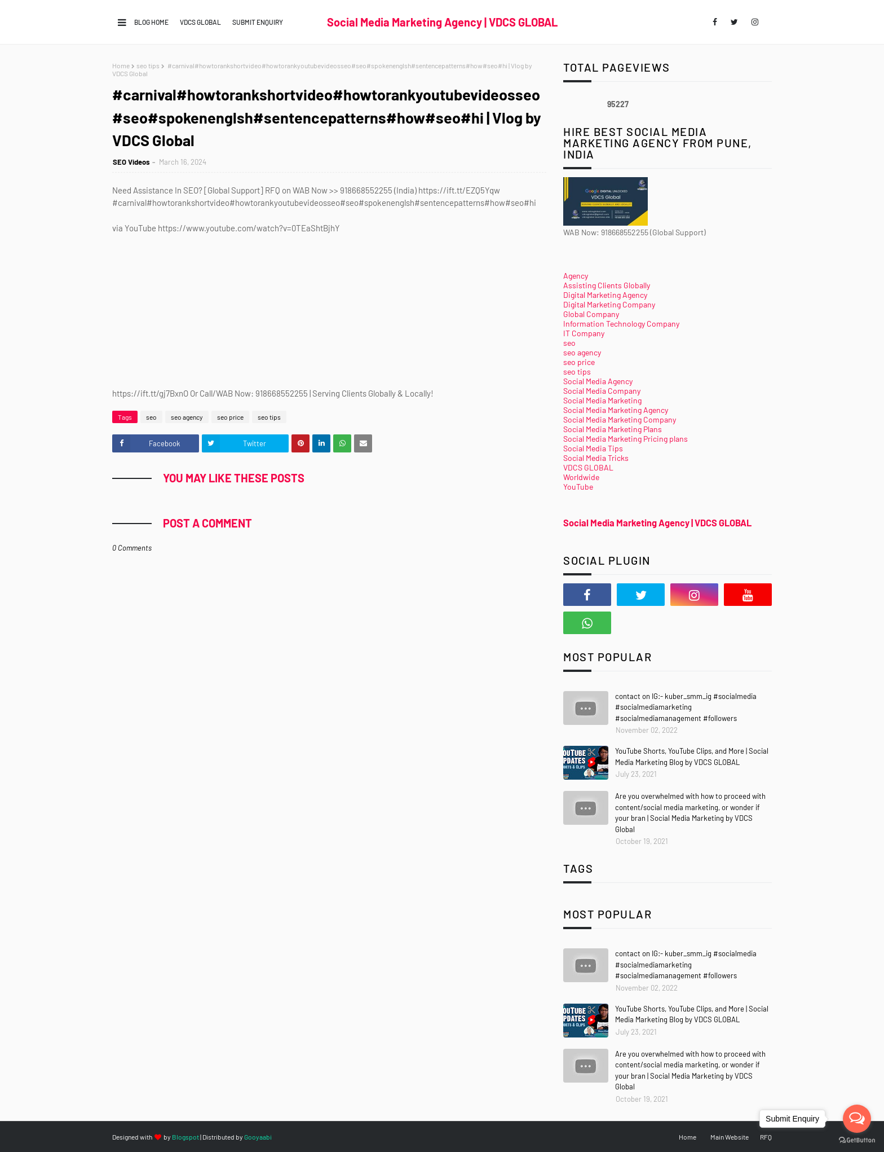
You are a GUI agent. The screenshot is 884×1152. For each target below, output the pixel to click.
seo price (230, 417)
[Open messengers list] (857, 1119)
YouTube (578, 486)
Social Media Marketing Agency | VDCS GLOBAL (442, 22)
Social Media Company (601, 390)
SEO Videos (131, 161)
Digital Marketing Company (609, 304)
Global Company (591, 314)
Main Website (729, 1137)
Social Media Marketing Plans (612, 429)
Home (121, 65)
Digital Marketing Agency (605, 295)
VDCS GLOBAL (200, 22)
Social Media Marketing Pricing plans (625, 438)
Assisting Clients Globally (606, 285)
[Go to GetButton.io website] (857, 1140)
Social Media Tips (593, 448)
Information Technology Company (621, 323)
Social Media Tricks (596, 458)
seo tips (148, 65)
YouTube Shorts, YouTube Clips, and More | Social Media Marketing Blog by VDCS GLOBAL (691, 756)
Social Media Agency (598, 381)
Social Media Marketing (602, 400)
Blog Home (151, 22)
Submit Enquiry (257, 22)
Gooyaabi (258, 1137)
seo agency (187, 417)
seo (151, 417)
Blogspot (185, 1137)
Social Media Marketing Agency (615, 410)
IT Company (583, 333)
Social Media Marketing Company (619, 419)
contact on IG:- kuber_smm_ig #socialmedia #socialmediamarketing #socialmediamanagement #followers (686, 707)
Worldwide (581, 477)
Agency (575, 275)
